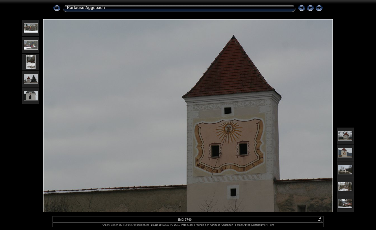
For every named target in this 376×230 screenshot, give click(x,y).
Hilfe (271, 224)
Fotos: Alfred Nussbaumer (250, 224)
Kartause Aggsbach (86, 7)
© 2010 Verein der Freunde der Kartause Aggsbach (202, 224)
